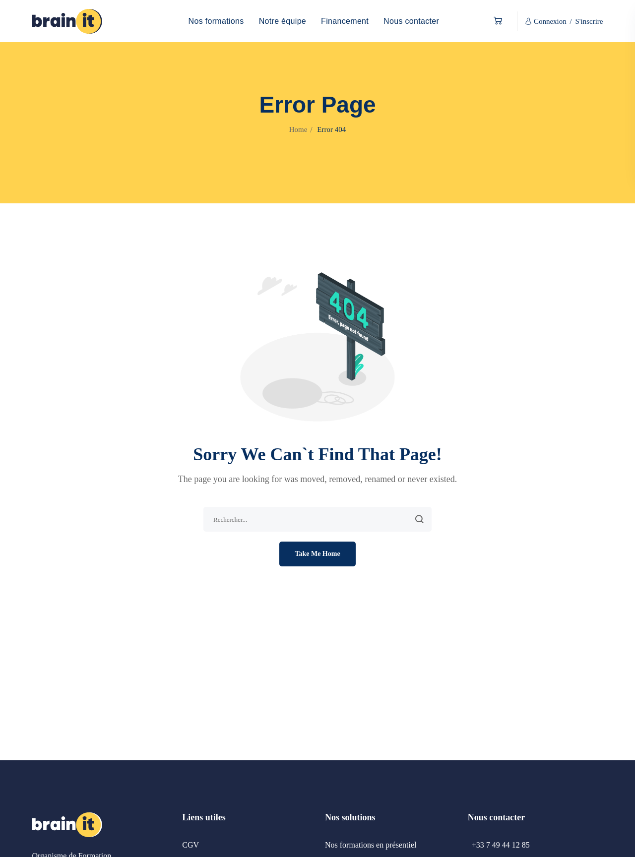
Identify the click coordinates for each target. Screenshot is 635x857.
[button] (495, 21)
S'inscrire (589, 21)
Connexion (550, 21)
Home (298, 129)
